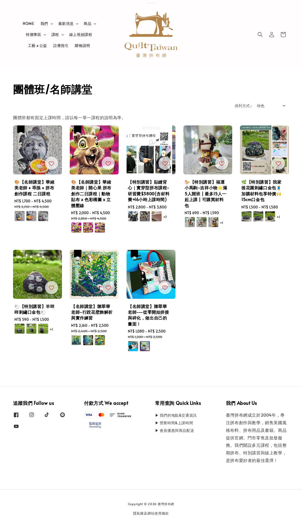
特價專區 (33, 34)
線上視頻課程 (80, 34)
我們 (44, 23)
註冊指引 (61, 45)
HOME (28, 23)
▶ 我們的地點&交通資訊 (176, 415)
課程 (55, 34)
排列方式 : (243, 105)
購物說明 (82, 45)
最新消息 (65, 23)
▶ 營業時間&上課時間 (174, 422)
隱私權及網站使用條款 (151, 513)
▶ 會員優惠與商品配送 (174, 430)
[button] (260, 34)
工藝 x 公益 (37, 45)
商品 (87, 23)
